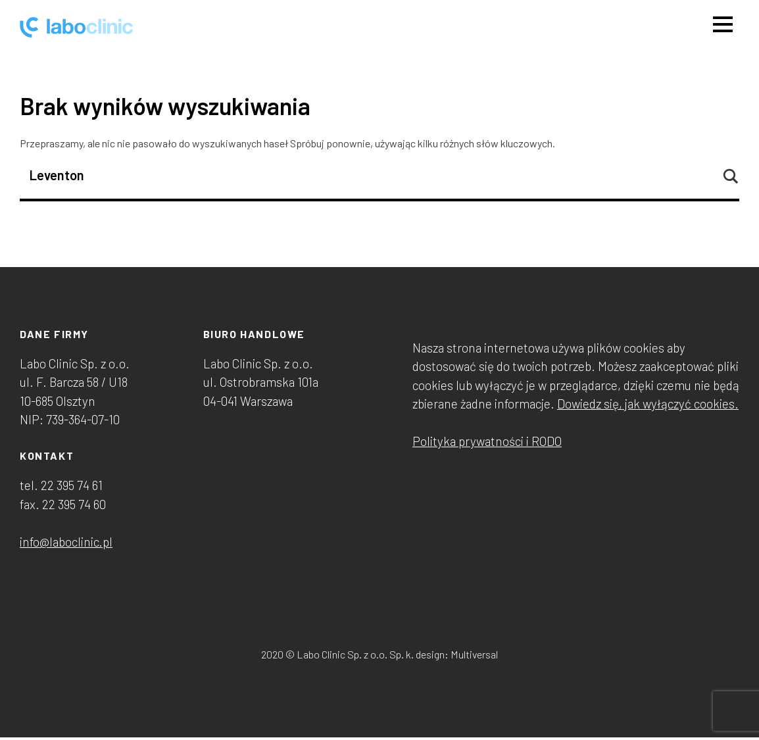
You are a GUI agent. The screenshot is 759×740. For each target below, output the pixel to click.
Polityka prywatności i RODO (487, 441)
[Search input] (374, 175)
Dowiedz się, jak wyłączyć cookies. (648, 403)
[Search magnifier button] (730, 176)
